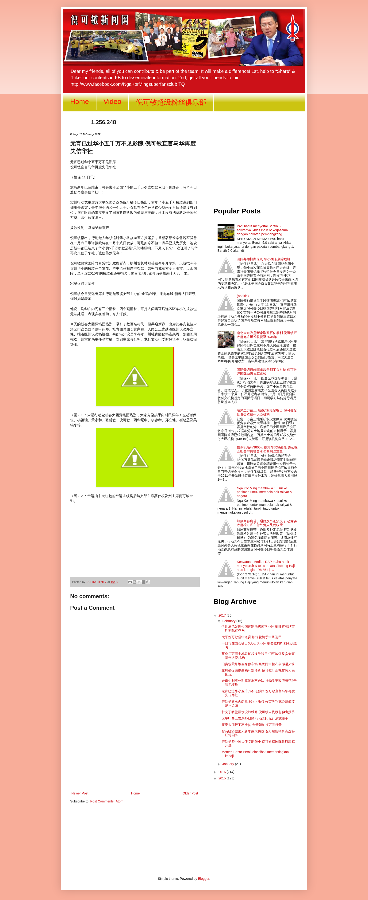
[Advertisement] (134, 752)
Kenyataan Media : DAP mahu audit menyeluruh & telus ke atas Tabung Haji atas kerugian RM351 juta (266, 566)
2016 (222, 772)
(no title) (243, 296)
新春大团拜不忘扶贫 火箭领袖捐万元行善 (252, 725)
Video (112, 101)
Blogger (203, 878)
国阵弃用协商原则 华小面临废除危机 (263, 259)
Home (79, 101)
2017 (222, 615)
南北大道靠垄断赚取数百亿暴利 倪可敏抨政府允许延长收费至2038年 (267, 335)
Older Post (190, 793)
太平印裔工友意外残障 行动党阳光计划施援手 (255, 718)
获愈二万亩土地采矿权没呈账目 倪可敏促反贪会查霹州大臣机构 (267, 412)
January (228, 764)
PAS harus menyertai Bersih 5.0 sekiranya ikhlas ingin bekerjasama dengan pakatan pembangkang (262, 230)
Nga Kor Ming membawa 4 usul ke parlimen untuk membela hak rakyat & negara (264, 492)
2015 (222, 778)
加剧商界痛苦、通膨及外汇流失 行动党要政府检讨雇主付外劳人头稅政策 (267, 523)
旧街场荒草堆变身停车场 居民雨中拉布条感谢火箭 (258, 664)
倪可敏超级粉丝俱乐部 (171, 102)
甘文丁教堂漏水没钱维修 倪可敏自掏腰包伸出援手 (258, 712)
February (229, 621)
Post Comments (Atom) (107, 801)
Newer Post (79, 793)
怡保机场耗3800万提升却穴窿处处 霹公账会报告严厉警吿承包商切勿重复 (267, 449)
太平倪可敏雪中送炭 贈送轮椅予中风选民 (252, 637)
